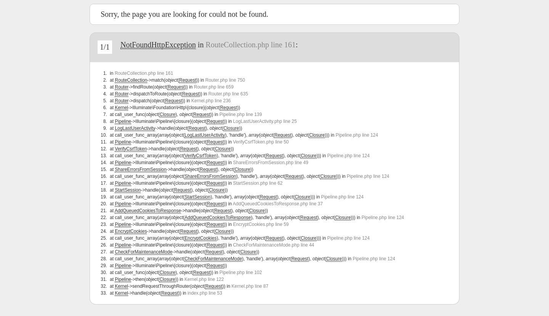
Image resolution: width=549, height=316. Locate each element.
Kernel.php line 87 (249, 286)
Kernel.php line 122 (204, 279)
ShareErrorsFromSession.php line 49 (270, 162)
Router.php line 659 (213, 87)
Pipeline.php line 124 (357, 135)
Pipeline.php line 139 (241, 114)
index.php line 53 (205, 293)
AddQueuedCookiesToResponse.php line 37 (278, 203)
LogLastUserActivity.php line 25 (265, 121)
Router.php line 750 (225, 80)
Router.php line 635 (228, 94)
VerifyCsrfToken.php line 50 (261, 142)
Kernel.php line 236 (211, 100)
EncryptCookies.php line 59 (261, 224)
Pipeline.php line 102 (241, 272)
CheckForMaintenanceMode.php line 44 (273, 245)
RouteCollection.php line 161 (250, 44)
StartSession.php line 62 (258, 183)
